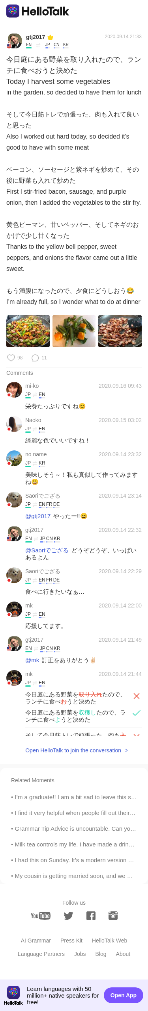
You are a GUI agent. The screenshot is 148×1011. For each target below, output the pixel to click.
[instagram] (113, 915)
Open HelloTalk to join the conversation (73, 750)
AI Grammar (36, 940)
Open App (124, 995)
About (123, 954)
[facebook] (91, 915)
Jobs (80, 954)
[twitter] (68, 916)
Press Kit (71, 940)
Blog (101, 954)
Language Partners (41, 954)
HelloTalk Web (109, 940)
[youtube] (41, 916)
